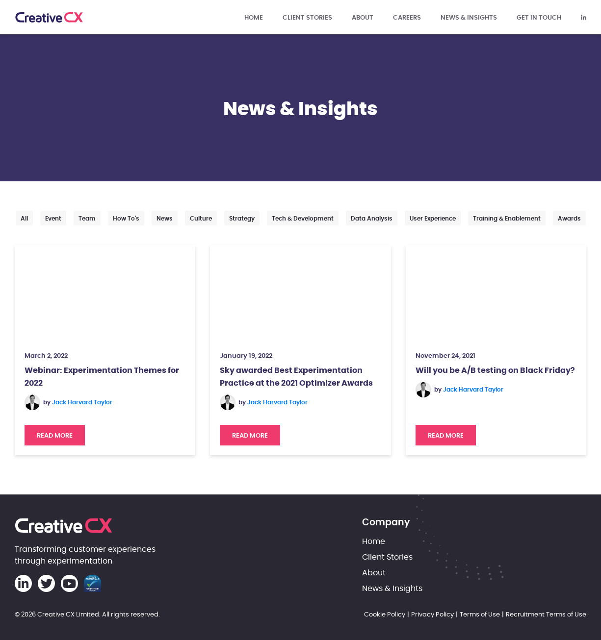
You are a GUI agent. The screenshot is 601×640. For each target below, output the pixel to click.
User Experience (433, 219)
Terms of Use (480, 614)
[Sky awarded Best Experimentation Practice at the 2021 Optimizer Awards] (300, 294)
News (165, 219)
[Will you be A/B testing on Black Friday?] (496, 294)
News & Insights (469, 17)
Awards (569, 219)
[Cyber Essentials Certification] (92, 583)
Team (87, 219)
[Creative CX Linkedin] (583, 17)
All (24, 219)
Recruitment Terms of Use (546, 614)
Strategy (242, 219)
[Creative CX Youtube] (69, 583)
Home (253, 17)
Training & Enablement (507, 219)
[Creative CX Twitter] (46, 583)
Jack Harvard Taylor (82, 402)
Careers (407, 17)
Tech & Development (303, 219)
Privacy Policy (432, 614)
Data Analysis (371, 219)
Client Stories (307, 17)
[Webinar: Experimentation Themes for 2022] (105, 294)
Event (53, 219)
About (362, 17)
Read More (61, 432)
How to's (126, 219)
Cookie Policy (384, 614)
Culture (201, 219)
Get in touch (539, 17)
